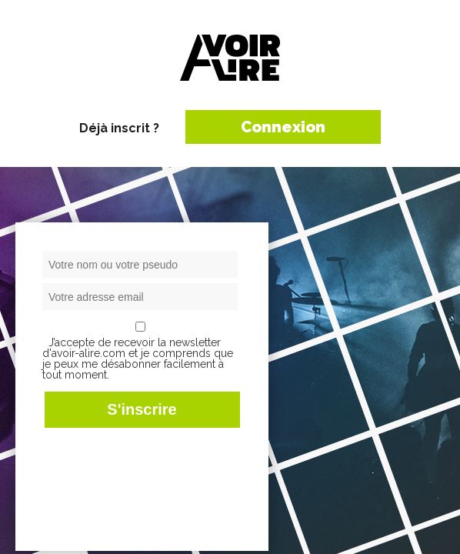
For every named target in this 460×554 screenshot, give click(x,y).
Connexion (283, 127)
